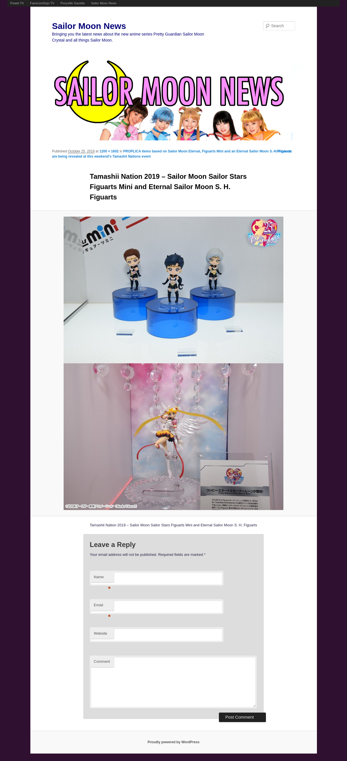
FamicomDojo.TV (42, 3)
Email (102, 607)
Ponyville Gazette (72, 3)
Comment (102, 661)
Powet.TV (17, 3)
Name (102, 578)
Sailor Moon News (103, 3)
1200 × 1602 (109, 151)
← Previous (281, 151)
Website (100, 633)
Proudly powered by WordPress (173, 742)
